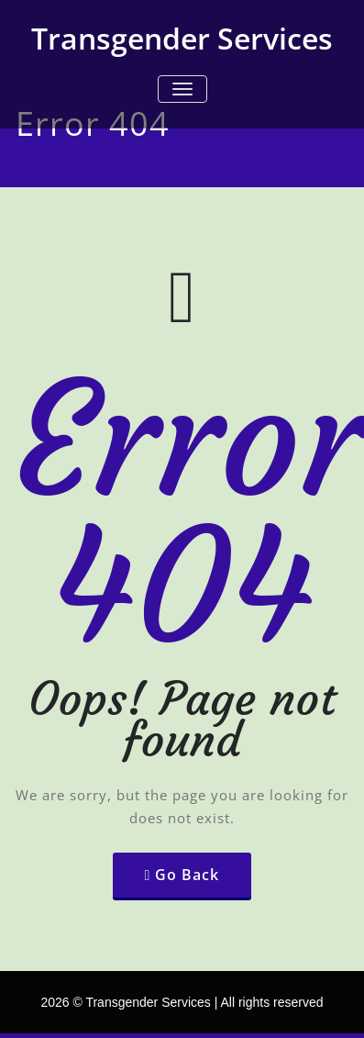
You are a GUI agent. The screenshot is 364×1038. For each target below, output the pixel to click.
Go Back (187, 875)
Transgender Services (182, 38)
